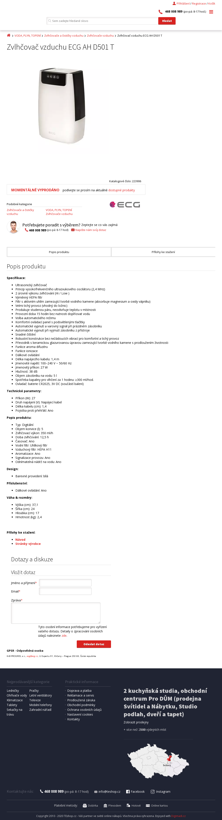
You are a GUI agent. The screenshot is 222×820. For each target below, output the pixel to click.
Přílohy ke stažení (163, 252)
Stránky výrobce (28, 544)
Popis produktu (59, 252)
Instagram (160, 791)
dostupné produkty (121, 190)
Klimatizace (15, 700)
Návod (20, 539)
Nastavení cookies (80, 714)
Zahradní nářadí (40, 710)
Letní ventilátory (40, 695)
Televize (35, 700)
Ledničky (13, 690)
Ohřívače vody (17, 695)
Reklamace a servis (80, 695)
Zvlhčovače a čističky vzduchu (63, 35)
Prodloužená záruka (81, 700)
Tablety (12, 705)
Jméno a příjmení (24, 583)
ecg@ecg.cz (32, 656)
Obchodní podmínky (81, 705)
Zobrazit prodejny (136, 722)
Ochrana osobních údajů (84, 710)
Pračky (34, 690)
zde (64, 635)
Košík (211, 3)
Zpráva (17, 600)
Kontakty (73, 719)
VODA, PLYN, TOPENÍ (28, 35)
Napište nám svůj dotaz (88, 230)
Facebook (135, 791)
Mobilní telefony (40, 705)
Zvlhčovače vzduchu (100, 35)
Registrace (199, 3)
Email (15, 591)
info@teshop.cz (107, 791)
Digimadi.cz (178, 816)
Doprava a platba (79, 690)
